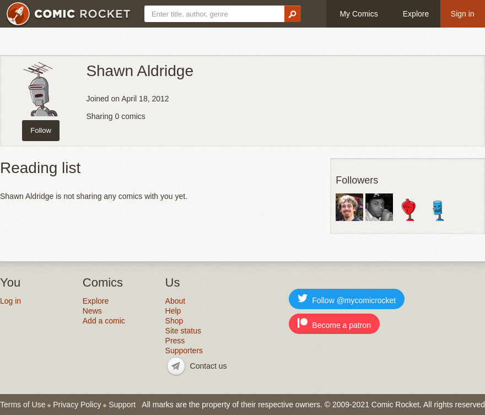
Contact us (208, 366)
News (92, 310)
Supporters (184, 350)
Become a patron (334, 324)
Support (122, 404)
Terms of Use (22, 404)
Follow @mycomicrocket (347, 299)
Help (173, 310)
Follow (40, 130)
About (175, 301)
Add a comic (104, 320)
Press (175, 340)
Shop (174, 320)
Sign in (463, 13)
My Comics (359, 13)
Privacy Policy (77, 404)
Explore (416, 13)
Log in (10, 301)
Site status (183, 330)
